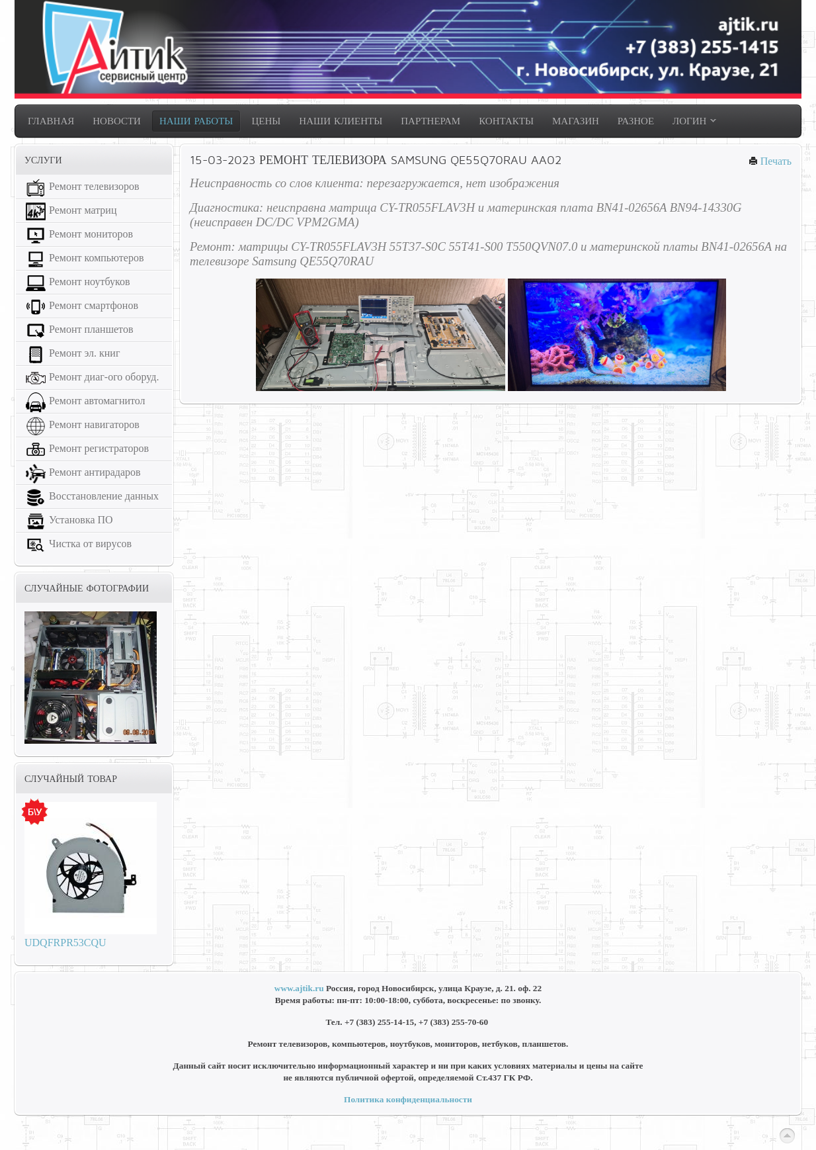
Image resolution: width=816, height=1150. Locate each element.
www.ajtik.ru (299, 988)
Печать (770, 161)
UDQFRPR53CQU (65, 942)
